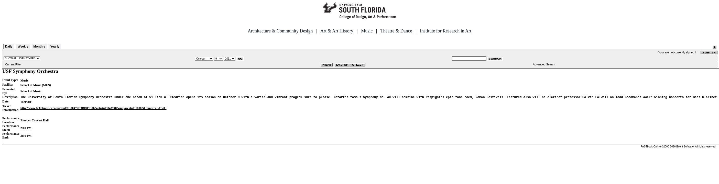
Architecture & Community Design (280, 30)
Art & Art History (336, 30)
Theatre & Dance (396, 30)
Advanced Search (544, 64)
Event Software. (685, 146)
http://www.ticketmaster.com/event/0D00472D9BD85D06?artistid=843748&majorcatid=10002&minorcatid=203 (93, 108)
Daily (9, 46)
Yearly (54, 46)
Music (367, 30)
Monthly (39, 46)
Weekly (23, 46)
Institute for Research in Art (445, 30)
